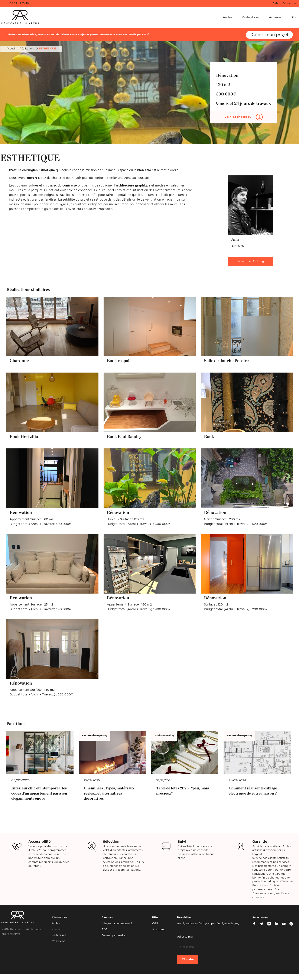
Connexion (289, 3)
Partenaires (59, 935)
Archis (227, 17)
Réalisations (251, 17)
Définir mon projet (269, 35)
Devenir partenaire (113, 935)
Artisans (275, 17)
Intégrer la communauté (117, 923)
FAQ (104, 929)
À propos (158, 929)
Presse (56, 929)
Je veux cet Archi (248, 261)
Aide (275, 3)
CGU (155, 923)
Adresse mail (185, 936)
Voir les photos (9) (238, 117)
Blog (294, 17)
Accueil (11, 48)
